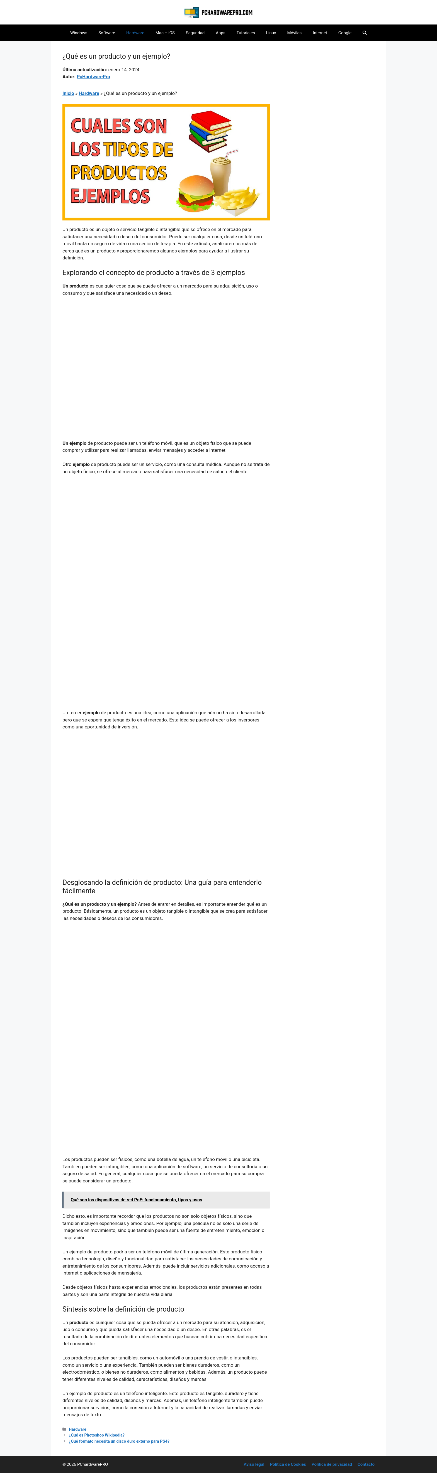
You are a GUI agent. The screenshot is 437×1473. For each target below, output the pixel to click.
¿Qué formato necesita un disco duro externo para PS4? (119, 1441)
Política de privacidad (332, 1464)
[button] (364, 32)
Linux (271, 32)
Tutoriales (246, 32)
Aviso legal (254, 1464)
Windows (78, 32)
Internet (320, 32)
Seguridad (195, 32)
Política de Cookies (288, 1464)
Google (344, 32)
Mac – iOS (165, 32)
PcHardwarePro (93, 76)
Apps (220, 32)
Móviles (294, 32)
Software (106, 32)
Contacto (366, 1464)
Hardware (135, 32)
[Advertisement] (166, 343)
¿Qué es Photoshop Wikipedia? (97, 1435)
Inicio (68, 93)
